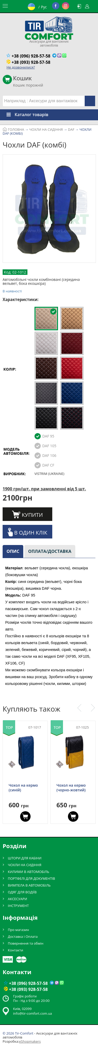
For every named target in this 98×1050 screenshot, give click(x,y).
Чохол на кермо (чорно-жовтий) (71, 787)
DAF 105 (49, 445)
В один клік (27, 532)
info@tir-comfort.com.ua (32, 1013)
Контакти (15, 950)
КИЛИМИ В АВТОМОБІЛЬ (28, 871)
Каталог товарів (24, 114)
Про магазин (18, 929)
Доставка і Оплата (23, 936)
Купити (27, 514)
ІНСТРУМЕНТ (18, 905)
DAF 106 (49, 455)
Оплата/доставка (49, 551)
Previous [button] (79, 708)
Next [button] (93, 708)
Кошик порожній (28, 79)
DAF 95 (48, 436)
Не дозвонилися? (21, 67)
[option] (49, 209)
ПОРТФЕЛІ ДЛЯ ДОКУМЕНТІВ (31, 878)
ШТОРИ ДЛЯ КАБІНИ (25, 858)
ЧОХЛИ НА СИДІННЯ (24, 864)
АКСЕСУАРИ (17, 898)
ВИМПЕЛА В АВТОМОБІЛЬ (29, 885)
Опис (13, 551)
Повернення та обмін (25, 943)
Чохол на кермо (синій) (23, 787)
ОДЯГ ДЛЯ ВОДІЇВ (22, 892)
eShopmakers (30, 1041)
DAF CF (48, 465)
